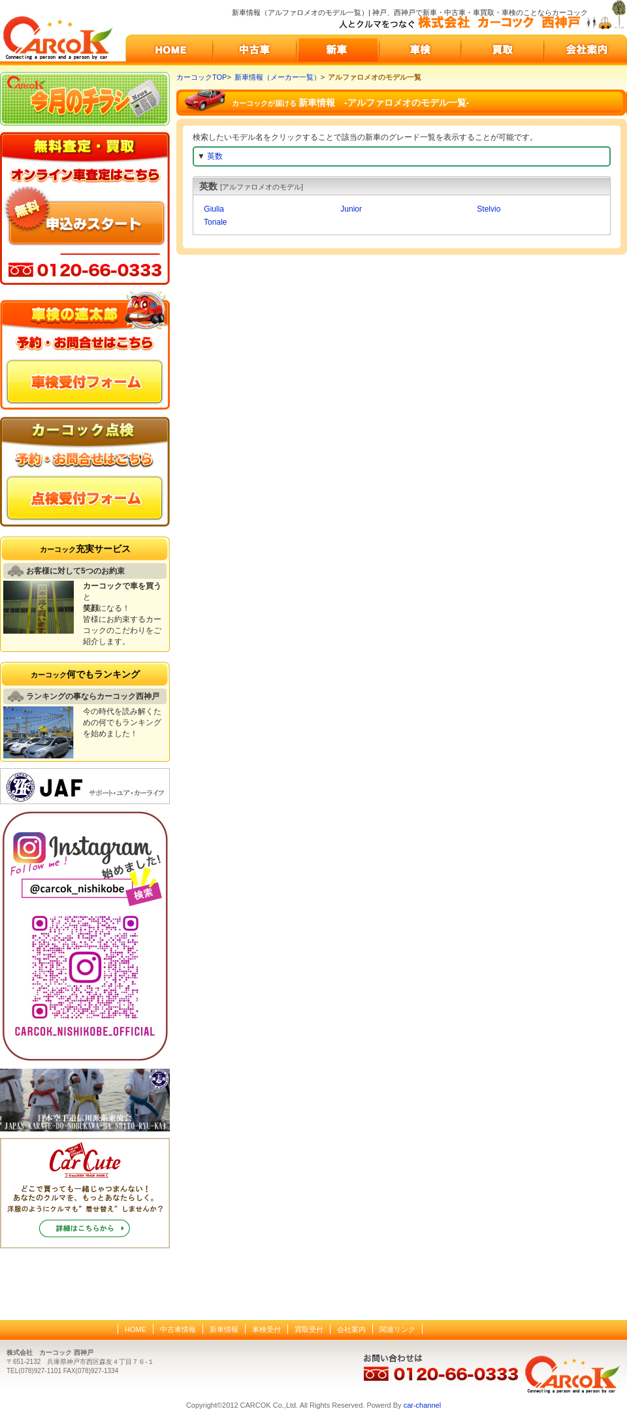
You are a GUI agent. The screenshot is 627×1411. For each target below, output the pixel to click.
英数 (215, 156)
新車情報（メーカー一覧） (277, 77)
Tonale (214, 222)
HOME (135, 1329)
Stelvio (487, 209)
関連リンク (397, 1329)
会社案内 (351, 1329)
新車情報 (224, 1329)
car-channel (422, 1405)
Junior (350, 209)
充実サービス (85, 548)
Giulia (213, 209)
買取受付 (309, 1329)
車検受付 (266, 1329)
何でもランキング (85, 674)
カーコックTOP (201, 77)
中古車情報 (178, 1329)
